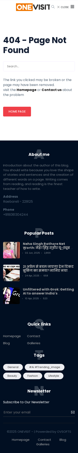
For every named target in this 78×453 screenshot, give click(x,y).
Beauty (12, 376)
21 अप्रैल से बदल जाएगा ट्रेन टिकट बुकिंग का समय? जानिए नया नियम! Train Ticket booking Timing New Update (48, 272)
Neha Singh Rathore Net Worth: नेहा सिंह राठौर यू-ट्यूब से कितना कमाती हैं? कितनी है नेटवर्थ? (48, 249)
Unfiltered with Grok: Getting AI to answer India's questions (48, 293)
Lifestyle (53, 376)
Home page (17, 111)
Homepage (12, 336)
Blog (6, 343)
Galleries (33, 343)
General (13, 367)
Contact (33, 336)
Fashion (32, 376)
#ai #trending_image (44, 367)
